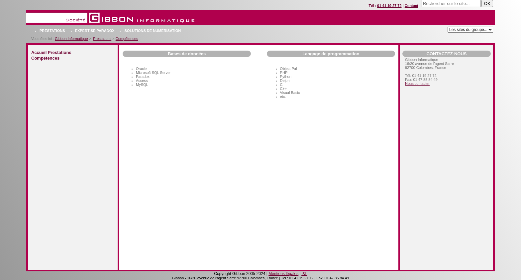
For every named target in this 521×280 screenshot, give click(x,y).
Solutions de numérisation (153, 31)
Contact (411, 6)
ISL (304, 274)
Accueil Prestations (51, 52)
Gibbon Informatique (71, 39)
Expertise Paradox (95, 31)
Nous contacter (417, 84)
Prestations (52, 31)
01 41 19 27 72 (389, 6)
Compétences (127, 39)
